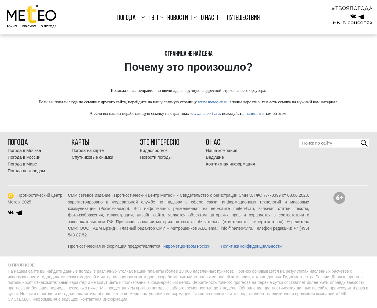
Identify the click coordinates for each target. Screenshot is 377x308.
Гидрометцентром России (186, 246)
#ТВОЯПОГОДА (352, 8)
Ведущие (215, 157)
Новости (177, 18)
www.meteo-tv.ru (212, 102)
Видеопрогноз (154, 150)
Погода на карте (88, 150)
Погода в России (24, 157)
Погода (126, 18)
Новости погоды (156, 157)
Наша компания (221, 150)
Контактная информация (230, 164)
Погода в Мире (22, 164)
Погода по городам (26, 170)
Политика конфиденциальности (251, 246)
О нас (207, 18)
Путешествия (243, 18)
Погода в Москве (24, 150)
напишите (255, 113)
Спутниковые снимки (92, 157)
